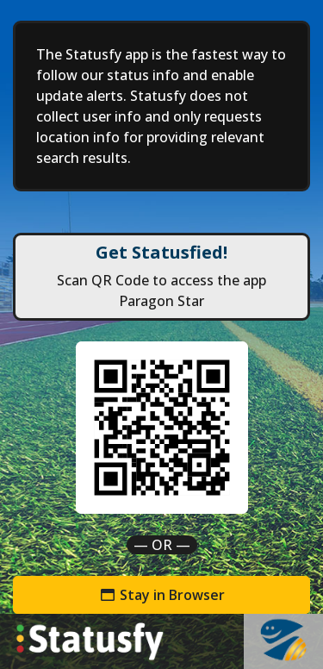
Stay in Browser (162, 594)
